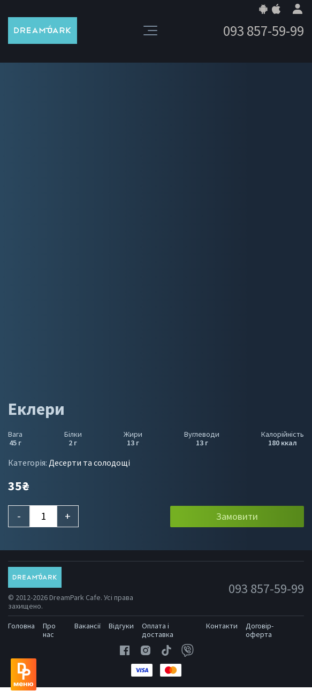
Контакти (222, 626)
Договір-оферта (259, 630)
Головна (21, 626)
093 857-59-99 (263, 30)
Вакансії (87, 626)
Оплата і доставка (157, 630)
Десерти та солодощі (89, 462)
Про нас (49, 630)
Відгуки (121, 626)
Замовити (237, 516)
